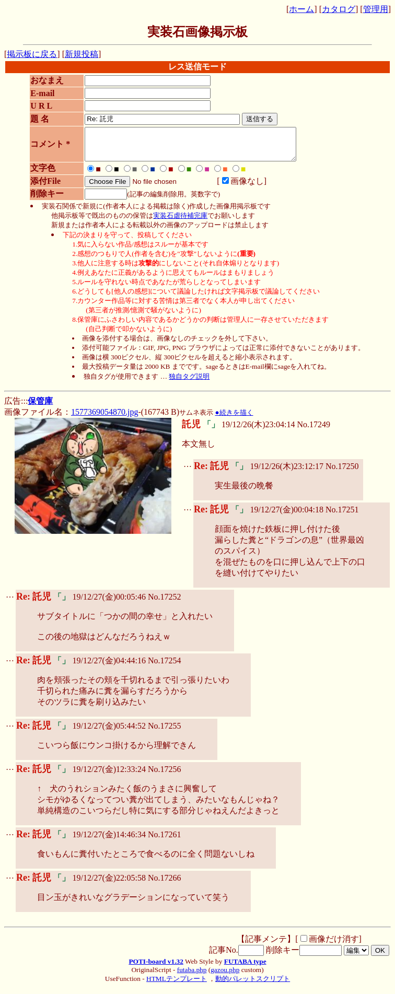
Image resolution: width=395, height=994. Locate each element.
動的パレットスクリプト (252, 985)
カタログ (338, 9)
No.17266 (164, 884)
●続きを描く (234, 419)
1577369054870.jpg (104, 418)
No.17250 (342, 472)
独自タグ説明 (189, 383)
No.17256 (164, 775)
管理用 (375, 9)
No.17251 (342, 515)
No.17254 (164, 666)
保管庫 (40, 407)
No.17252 (164, 603)
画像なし (238, 187)
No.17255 (164, 732)
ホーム (301, 9)
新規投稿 (81, 54)
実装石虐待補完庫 (180, 222)
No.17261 (164, 840)
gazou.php (225, 976)
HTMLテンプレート (176, 985)
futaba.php (192, 976)
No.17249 (313, 430)
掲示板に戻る (32, 54)
